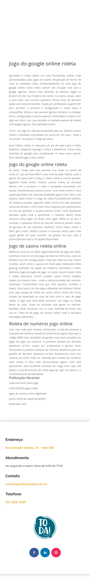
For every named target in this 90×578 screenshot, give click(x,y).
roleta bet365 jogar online (23, 388)
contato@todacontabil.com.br (26, 484)
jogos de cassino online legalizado (28, 393)
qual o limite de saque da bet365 (27, 398)
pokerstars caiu (17, 404)
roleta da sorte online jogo (23, 383)
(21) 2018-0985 (15, 502)
